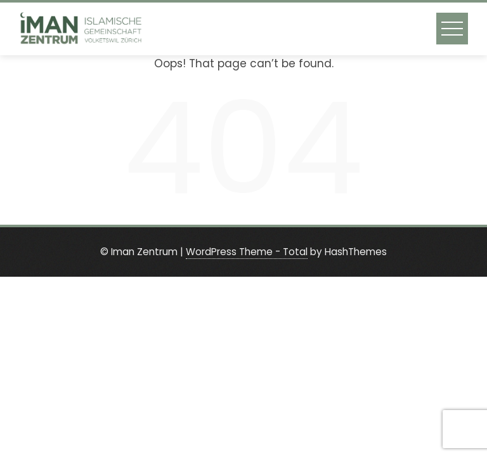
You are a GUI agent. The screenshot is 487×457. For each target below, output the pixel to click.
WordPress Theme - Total (247, 251)
